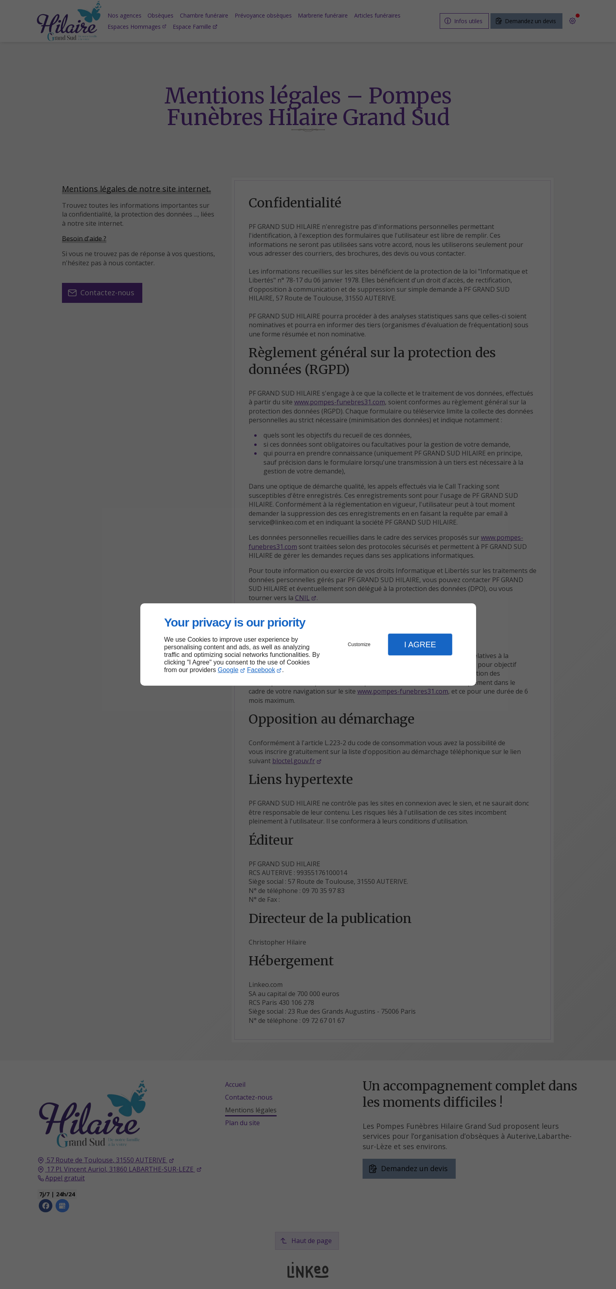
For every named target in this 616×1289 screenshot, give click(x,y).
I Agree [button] (420, 644)
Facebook (261, 669)
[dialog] (308, 644)
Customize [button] (359, 644)
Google (228, 669)
